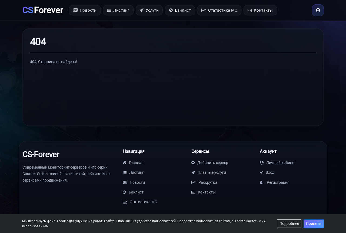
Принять (313, 223)
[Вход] (318, 10)
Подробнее (289, 223)
